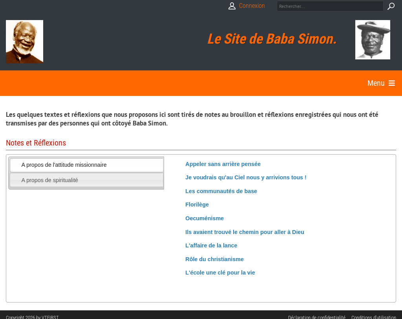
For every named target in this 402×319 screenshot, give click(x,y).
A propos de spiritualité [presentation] (49, 180)
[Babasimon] (24, 41)
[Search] (330, 6)
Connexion (252, 5)
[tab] (86, 165)
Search (391, 6)
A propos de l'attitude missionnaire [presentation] (63, 165)
